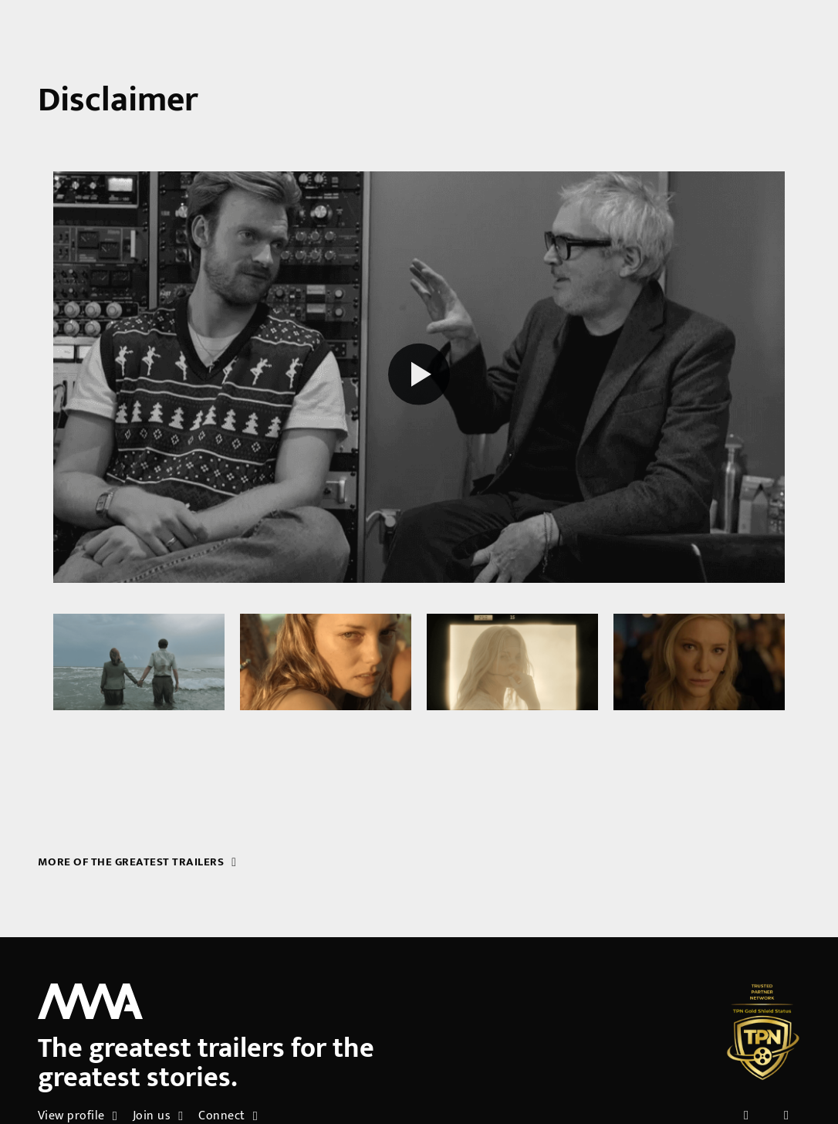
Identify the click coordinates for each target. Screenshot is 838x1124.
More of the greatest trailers (137, 862)
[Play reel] (419, 377)
